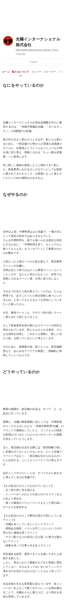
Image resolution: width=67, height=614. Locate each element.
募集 (60, 71)
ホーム (6, 71)
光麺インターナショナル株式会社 (38, 42)
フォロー (33, 61)
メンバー (37, 71)
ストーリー (50, 71)
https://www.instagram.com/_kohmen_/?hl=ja (37, 50)
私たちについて (20, 71)
